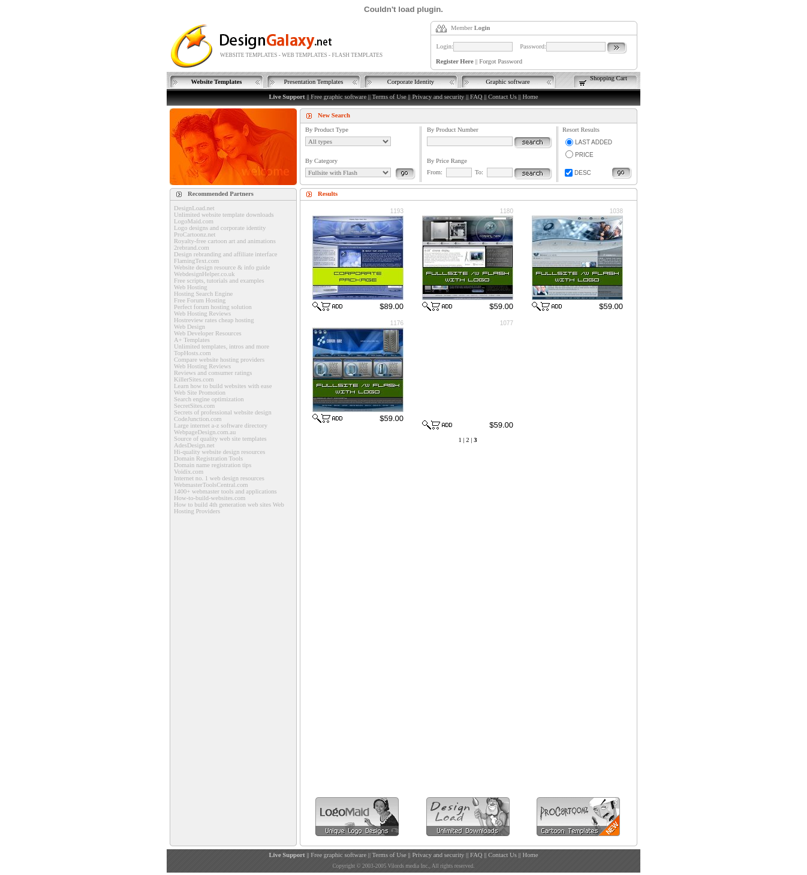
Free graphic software (338, 96)
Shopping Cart (608, 78)
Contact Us (502, 96)
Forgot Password (500, 61)
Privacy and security (438, 96)
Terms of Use (389, 96)
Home (530, 96)
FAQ (476, 96)
